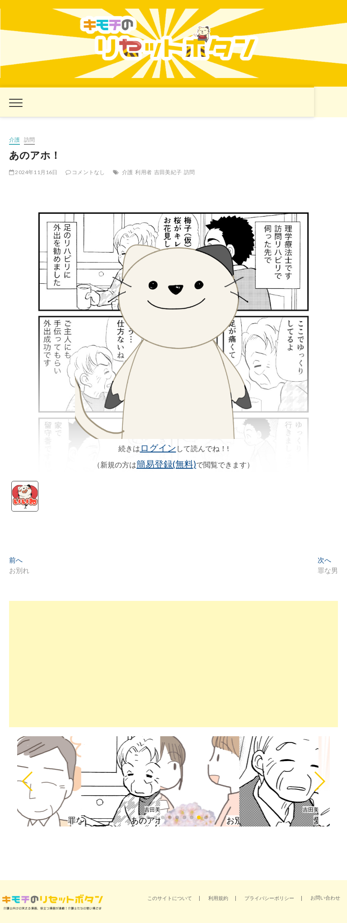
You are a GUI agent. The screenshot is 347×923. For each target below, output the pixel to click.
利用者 (143, 172)
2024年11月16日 (33, 172)
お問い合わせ (325, 897)
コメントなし (85, 172)
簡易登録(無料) (166, 463)
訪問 (29, 139)
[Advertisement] (173, 664)
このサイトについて (169, 898)
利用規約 (218, 898)
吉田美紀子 (168, 172)
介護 (14, 139)
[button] (28, 781)
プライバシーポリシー (269, 898)
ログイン (158, 447)
